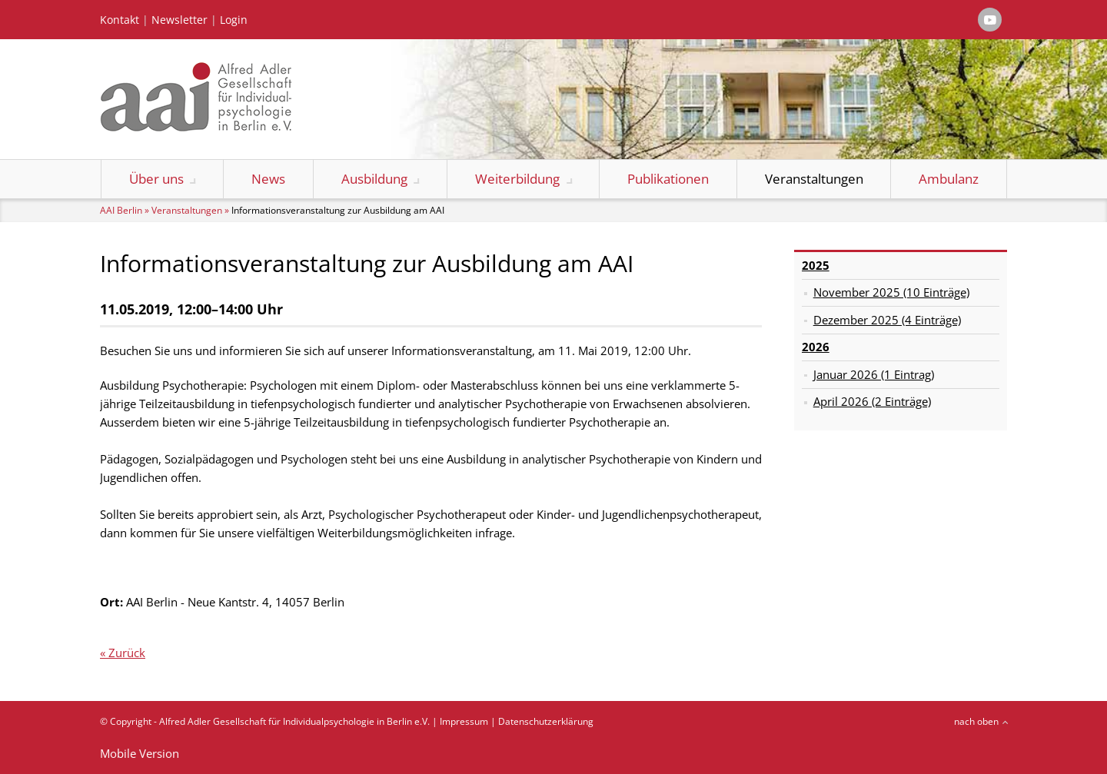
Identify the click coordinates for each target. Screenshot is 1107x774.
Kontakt (119, 20)
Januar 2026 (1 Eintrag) (873, 374)
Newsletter (179, 20)
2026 (815, 346)
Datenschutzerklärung (545, 721)
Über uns (156, 179)
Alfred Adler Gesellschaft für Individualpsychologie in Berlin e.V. (294, 721)
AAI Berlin (121, 210)
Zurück (126, 652)
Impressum (464, 721)
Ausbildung (374, 179)
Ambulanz (949, 179)
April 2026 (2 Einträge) (872, 401)
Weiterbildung (517, 179)
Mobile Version (139, 753)
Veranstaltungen (814, 179)
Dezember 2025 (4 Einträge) (887, 319)
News (268, 179)
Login (234, 20)
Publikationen (668, 179)
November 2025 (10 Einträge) (891, 292)
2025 (815, 265)
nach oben (976, 721)
